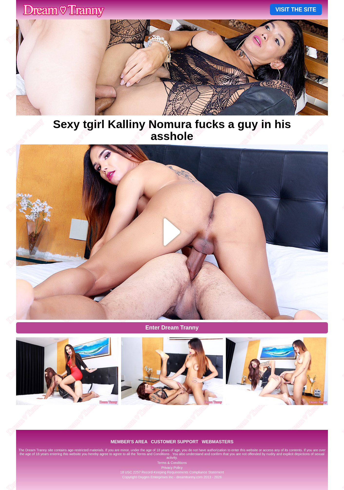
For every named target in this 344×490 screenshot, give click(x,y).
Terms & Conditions (172, 463)
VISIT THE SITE (296, 9)
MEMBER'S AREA (129, 442)
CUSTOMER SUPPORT (174, 442)
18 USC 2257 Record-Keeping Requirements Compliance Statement (172, 472)
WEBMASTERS (217, 442)
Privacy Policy (171, 468)
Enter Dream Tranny (172, 327)
